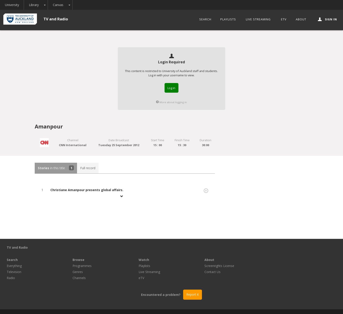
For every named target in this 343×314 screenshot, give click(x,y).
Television (80, 259)
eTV (284, 19)
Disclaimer (226, 305)
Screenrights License (285, 253)
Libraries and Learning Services (127, 305)
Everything (80, 253)
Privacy (208, 305)
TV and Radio (55, 18)
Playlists (228, 19)
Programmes (148, 253)
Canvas (62, 5)
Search (205, 19)
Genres (144, 259)
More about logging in (171, 102)
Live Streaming (258, 19)
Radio (77, 265)
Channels (145, 265)
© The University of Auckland (176, 305)
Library (37, 5)
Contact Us (278, 259)
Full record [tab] (87, 168)
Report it (192, 282)
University (13, 5)
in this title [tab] (56, 168)
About (301, 19)
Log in (171, 88)
